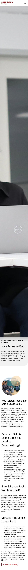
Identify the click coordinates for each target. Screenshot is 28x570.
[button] (25, 3)
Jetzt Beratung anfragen (10, 564)
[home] (7, 3)
